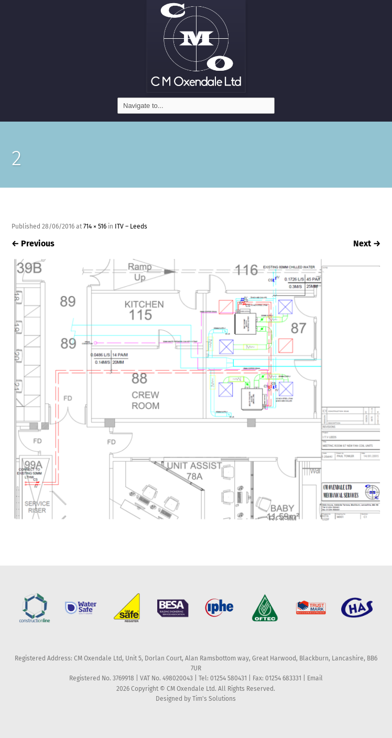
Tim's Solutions (214, 698)
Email (315, 678)
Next (366, 243)
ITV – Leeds (131, 226)
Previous (33, 243)
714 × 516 (94, 226)
